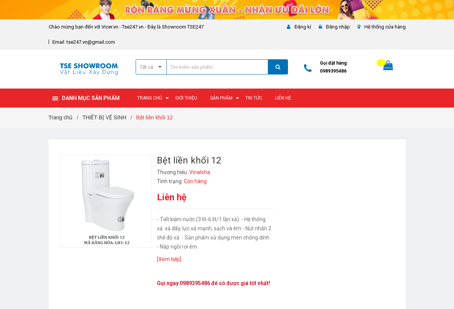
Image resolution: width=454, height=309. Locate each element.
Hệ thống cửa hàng (385, 27)
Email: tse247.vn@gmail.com (83, 42)
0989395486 (333, 71)
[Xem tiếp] (169, 259)
